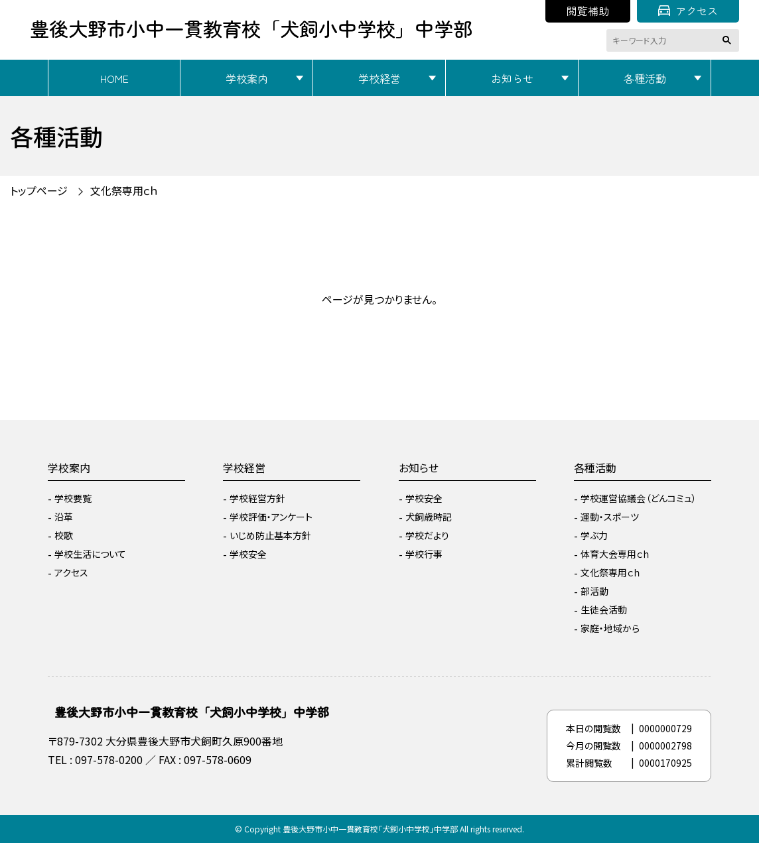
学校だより (427, 535)
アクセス (688, 11)
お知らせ (512, 78)
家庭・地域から (610, 628)
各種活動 (645, 78)
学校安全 (248, 553)
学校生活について (90, 553)
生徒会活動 (604, 609)
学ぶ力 (594, 535)
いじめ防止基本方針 (270, 535)
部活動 (594, 591)
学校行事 (424, 553)
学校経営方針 (257, 498)
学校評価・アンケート (271, 516)
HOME (114, 78)
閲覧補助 (588, 11)
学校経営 (379, 78)
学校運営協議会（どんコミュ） (639, 498)
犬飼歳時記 (428, 516)
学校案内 (247, 78)
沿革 (63, 516)
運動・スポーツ (610, 516)
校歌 (63, 535)
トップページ (39, 190)
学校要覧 (73, 498)
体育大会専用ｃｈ (615, 553)
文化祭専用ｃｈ (124, 190)
